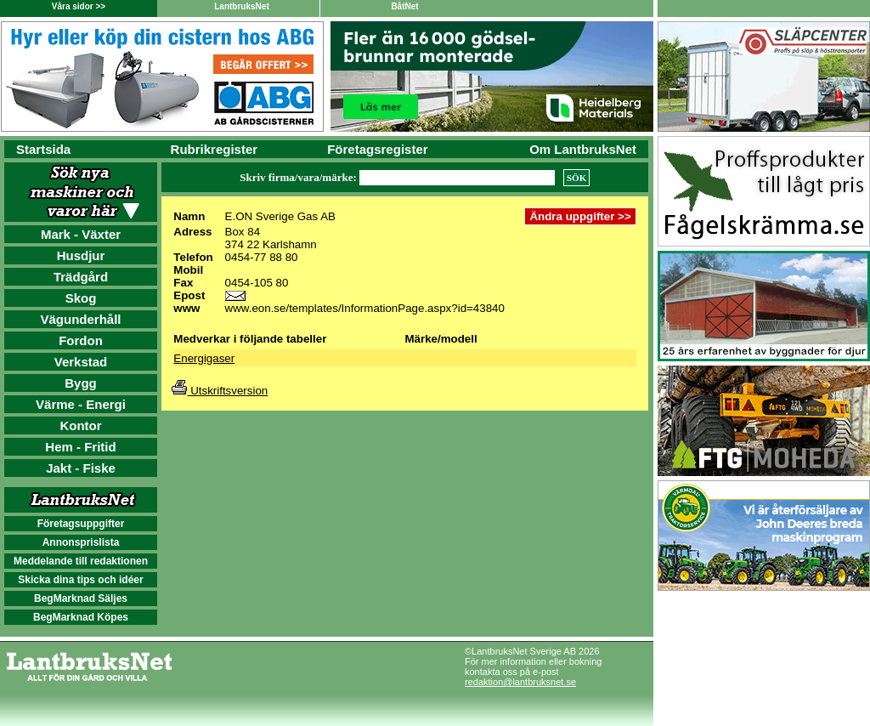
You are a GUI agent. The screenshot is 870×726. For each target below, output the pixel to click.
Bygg (81, 383)
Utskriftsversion (220, 390)
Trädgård (81, 276)
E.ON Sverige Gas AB (280, 216)
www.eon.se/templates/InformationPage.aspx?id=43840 (365, 308)
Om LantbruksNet (582, 149)
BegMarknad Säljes (80, 598)
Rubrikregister (214, 149)
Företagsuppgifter (81, 524)
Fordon (81, 340)
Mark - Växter (81, 234)
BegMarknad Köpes (80, 617)
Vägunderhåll (80, 319)
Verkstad (81, 361)
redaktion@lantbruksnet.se (520, 682)
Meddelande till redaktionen (81, 561)
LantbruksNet (241, 6)
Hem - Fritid (80, 447)
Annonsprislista (81, 542)
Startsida (43, 149)
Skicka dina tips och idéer (80, 580)
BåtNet (404, 6)
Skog (81, 298)
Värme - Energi (81, 404)
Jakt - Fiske (81, 468)
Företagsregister (377, 149)
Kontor (80, 425)
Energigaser (203, 358)
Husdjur (81, 255)
